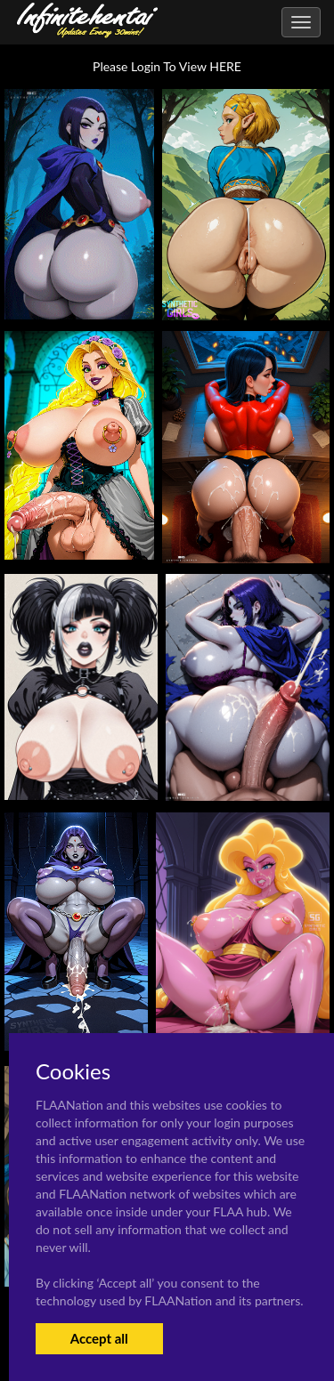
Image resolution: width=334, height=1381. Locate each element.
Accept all (99, 1338)
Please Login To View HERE (167, 66)
